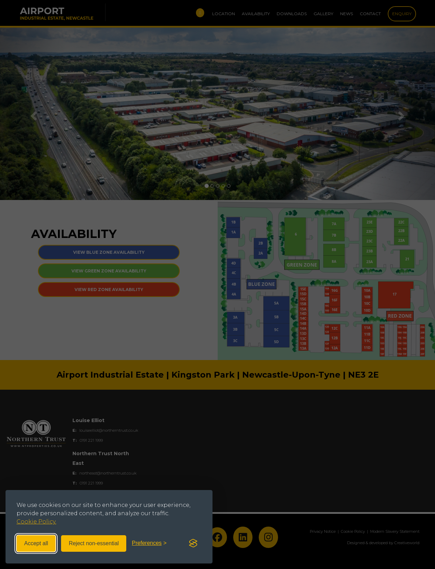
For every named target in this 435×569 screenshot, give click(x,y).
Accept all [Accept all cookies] (36, 543)
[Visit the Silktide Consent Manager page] (193, 543)
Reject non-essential (94, 543)
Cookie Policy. (36, 521)
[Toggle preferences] (149, 543)
